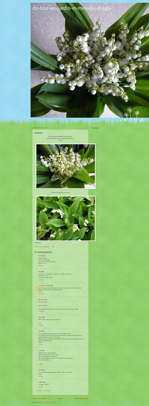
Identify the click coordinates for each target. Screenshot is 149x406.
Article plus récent (39, 398)
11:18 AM (41, 311)
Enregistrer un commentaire (44, 390)
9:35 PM (40, 387)
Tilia (39, 331)
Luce (39, 350)
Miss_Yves (41, 299)
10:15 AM (41, 294)
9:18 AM (40, 280)
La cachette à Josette (44, 285)
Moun (40, 317)
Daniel (40, 255)
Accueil (60, 398)
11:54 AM (41, 325)
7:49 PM (40, 376)
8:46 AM (40, 266)
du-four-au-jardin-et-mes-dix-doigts (71, 8)
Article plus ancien (81, 398)
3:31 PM (40, 344)
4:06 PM (40, 364)
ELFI (39, 370)
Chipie (40, 382)
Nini (39, 271)
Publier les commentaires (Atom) (48, 402)
